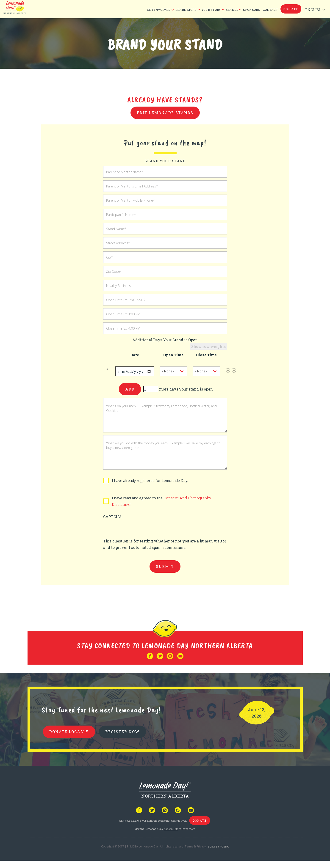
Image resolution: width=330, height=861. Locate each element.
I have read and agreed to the (161, 501)
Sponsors (251, 10)
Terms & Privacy (195, 846)
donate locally (69, 731)
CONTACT (270, 10)
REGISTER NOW (122, 731)
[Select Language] (313, 9)
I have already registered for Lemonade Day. (150, 480)
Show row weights (208, 346)
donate (291, 9)
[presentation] (138, 529)
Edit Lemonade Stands (165, 112)
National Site (171, 829)
